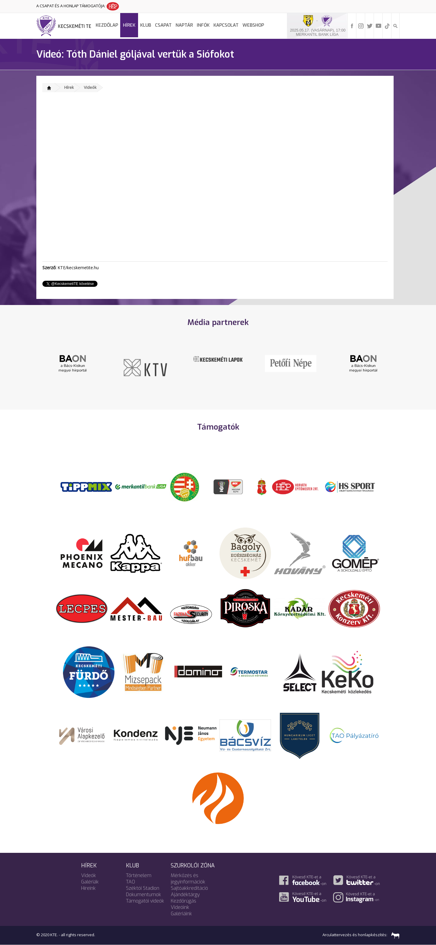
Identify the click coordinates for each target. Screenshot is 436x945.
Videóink (180, 907)
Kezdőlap (107, 25)
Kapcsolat (226, 25)
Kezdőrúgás (183, 901)
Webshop (253, 25)
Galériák (90, 882)
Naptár (184, 25)
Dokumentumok (143, 894)
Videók (90, 87)
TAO (130, 882)
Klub (145, 25)
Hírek (129, 25)
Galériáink (181, 913)
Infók (203, 25)
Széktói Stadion (142, 888)
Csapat (163, 25)
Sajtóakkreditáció (189, 888)
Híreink (88, 888)
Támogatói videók (145, 901)
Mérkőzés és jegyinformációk (188, 878)
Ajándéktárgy (185, 894)
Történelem (138, 875)
